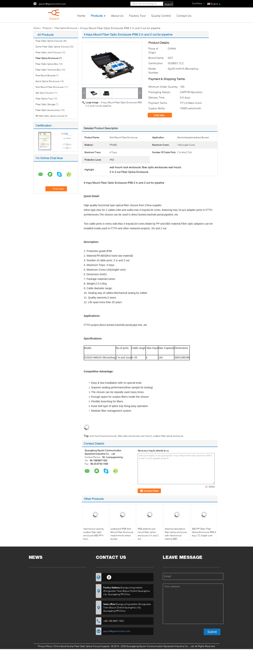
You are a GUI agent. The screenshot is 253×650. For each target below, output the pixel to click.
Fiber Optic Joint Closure (48, 52)
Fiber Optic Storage (45, 104)
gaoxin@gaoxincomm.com (52, 3)
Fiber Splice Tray (44, 98)
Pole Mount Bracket (45, 75)
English (215, 3)
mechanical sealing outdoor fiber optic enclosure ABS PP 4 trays (93, 533)
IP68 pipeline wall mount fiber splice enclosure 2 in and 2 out (148, 533)
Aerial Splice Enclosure (47, 81)
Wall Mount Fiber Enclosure (49, 87)
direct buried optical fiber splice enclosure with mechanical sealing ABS (176, 533)
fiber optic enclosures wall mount (134, 436)
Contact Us (184, 15)
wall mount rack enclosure (103, 436)
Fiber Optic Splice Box (47, 64)
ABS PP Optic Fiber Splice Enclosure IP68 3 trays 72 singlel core (204, 532)
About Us (117, 15)
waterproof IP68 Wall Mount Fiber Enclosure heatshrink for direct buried (122, 533)
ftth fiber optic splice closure (50, 115)
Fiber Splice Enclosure (66, 28)
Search (168, 4)
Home (81, 15)
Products (97, 15)
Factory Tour (137, 15)
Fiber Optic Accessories (48, 110)
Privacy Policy (45, 646)
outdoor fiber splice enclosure (168, 436)
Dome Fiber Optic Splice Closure (52, 46)
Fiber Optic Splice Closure (49, 40)
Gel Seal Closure (44, 92)
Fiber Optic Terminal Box (48, 69)
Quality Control (161, 15)
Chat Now (161, 115)
